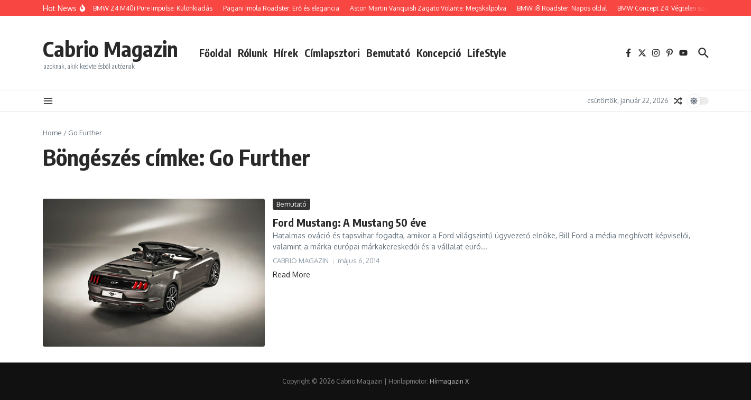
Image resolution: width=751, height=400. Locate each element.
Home (52, 132)
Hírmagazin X (449, 381)
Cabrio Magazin (110, 48)
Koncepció (438, 52)
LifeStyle (486, 52)
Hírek (286, 52)
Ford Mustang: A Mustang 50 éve (350, 222)
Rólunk (252, 52)
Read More (291, 274)
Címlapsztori (332, 52)
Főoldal (215, 52)
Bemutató (388, 52)
